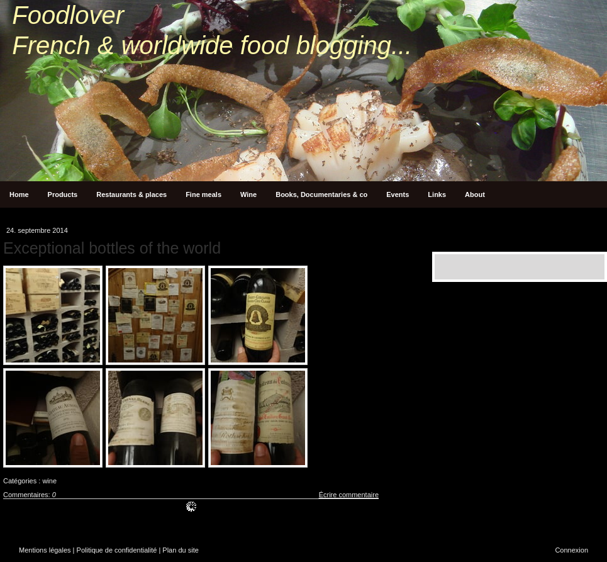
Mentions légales (45, 550)
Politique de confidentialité (117, 550)
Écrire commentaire (349, 494)
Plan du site (180, 550)
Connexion (571, 550)
